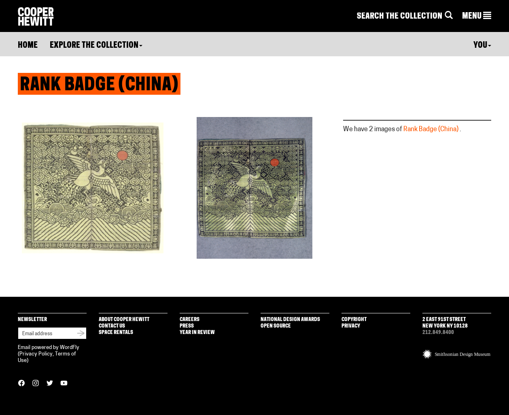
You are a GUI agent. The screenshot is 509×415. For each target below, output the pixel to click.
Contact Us (112, 326)
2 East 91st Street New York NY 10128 (445, 323)
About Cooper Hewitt (124, 319)
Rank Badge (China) (430, 129)
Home (28, 46)
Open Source (276, 326)
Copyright (354, 319)
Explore (96, 46)
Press (187, 326)
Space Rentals (116, 332)
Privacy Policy (36, 354)
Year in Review (197, 332)
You (482, 46)
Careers (189, 319)
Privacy (350, 326)
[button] (476, 17)
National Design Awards (290, 319)
